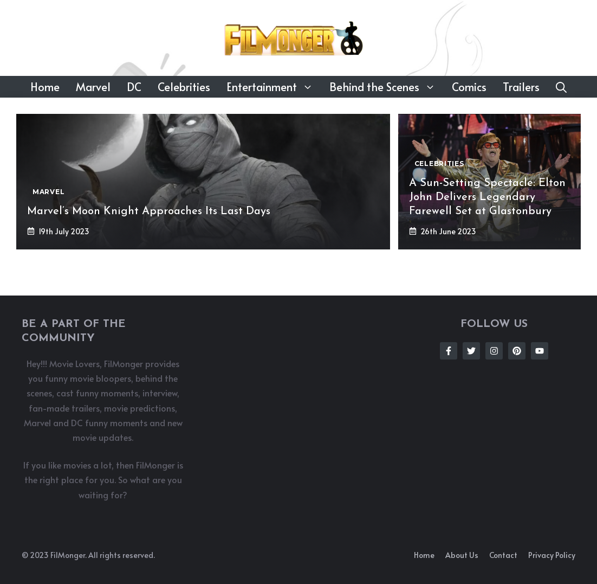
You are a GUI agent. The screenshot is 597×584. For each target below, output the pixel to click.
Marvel (93, 86)
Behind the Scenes (386, 87)
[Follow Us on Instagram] (494, 351)
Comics (469, 86)
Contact (503, 555)
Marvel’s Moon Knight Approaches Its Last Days (148, 211)
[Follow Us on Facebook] (448, 351)
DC (134, 86)
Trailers (521, 86)
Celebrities (184, 86)
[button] (561, 87)
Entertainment (273, 87)
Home (45, 86)
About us (461, 555)
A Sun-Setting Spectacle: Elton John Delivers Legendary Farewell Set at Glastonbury (487, 197)
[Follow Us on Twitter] (471, 351)
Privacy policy (551, 555)
